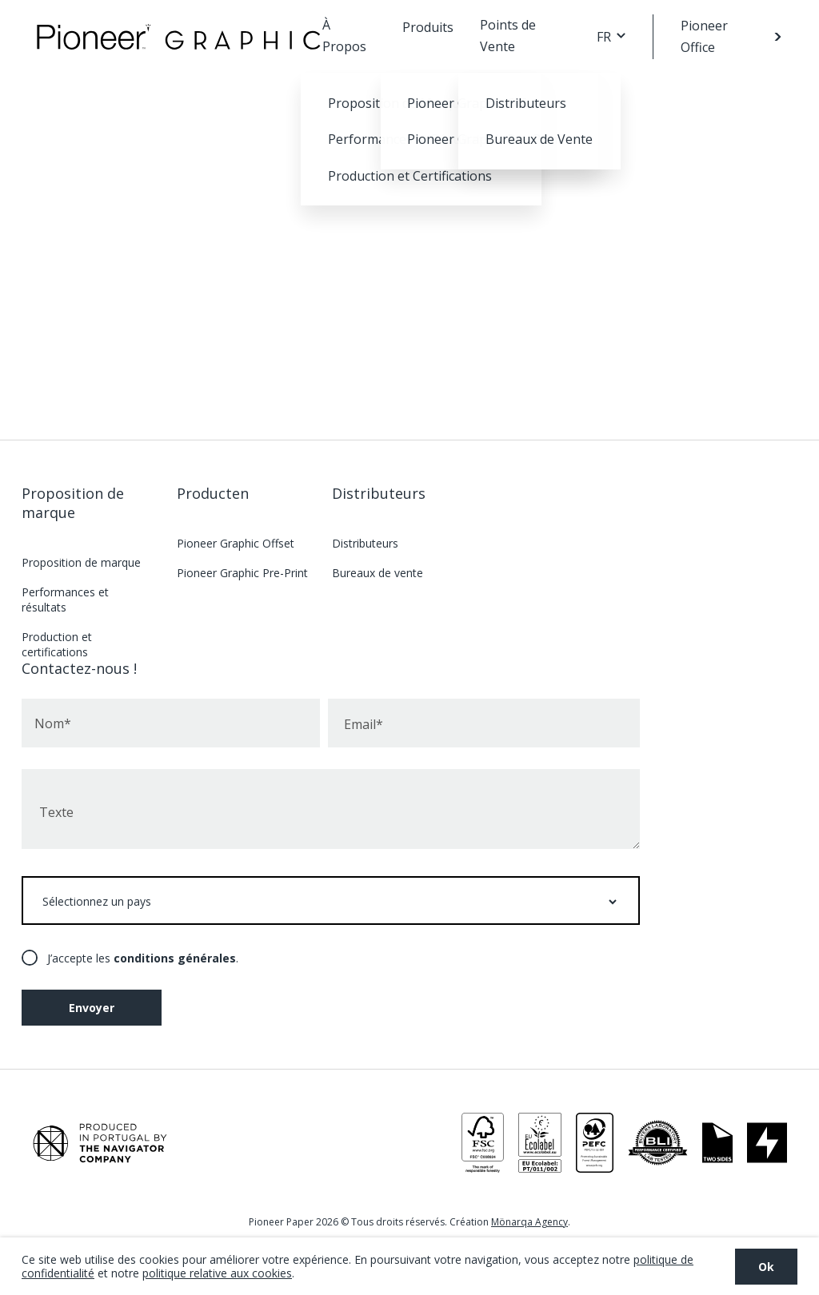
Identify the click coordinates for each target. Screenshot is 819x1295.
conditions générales (175, 958)
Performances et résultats (65, 599)
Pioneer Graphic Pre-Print (242, 572)
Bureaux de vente (377, 572)
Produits (427, 27)
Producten (213, 493)
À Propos (344, 35)
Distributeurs (378, 493)
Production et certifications (57, 644)
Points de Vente (508, 35)
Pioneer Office (704, 36)
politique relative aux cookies (217, 1273)
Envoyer (91, 1007)
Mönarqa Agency (529, 1222)
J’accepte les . (142, 958)
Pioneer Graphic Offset (235, 543)
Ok (766, 1266)
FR (604, 37)
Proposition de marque (73, 503)
